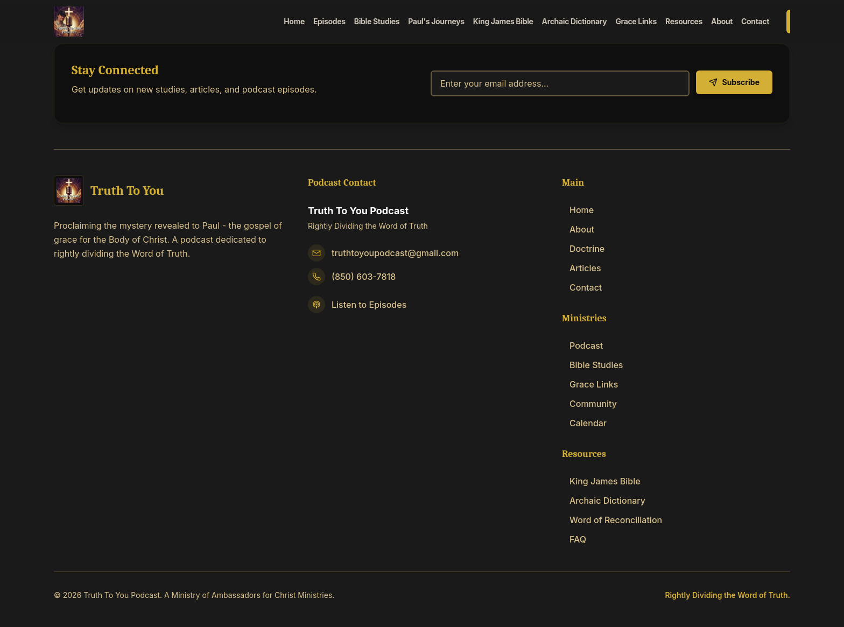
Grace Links (636, 21)
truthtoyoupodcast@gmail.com (395, 253)
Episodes (329, 21)
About (722, 21)
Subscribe (734, 82)
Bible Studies (377, 21)
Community (589, 403)
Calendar (584, 423)
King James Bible (503, 21)
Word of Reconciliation (612, 520)
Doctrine (583, 248)
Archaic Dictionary (574, 21)
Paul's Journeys (436, 21)
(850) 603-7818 (364, 276)
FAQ (574, 539)
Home (294, 21)
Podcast (582, 345)
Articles (581, 268)
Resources (683, 21)
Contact (755, 21)
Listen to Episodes (369, 304)
